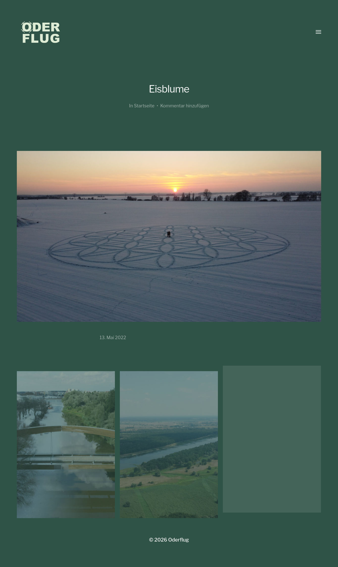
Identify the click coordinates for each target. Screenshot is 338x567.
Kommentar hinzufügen (184, 105)
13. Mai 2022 (113, 337)
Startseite (144, 105)
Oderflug (178, 540)
